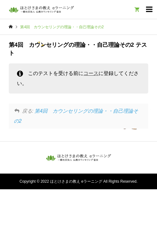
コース (90, 73)
